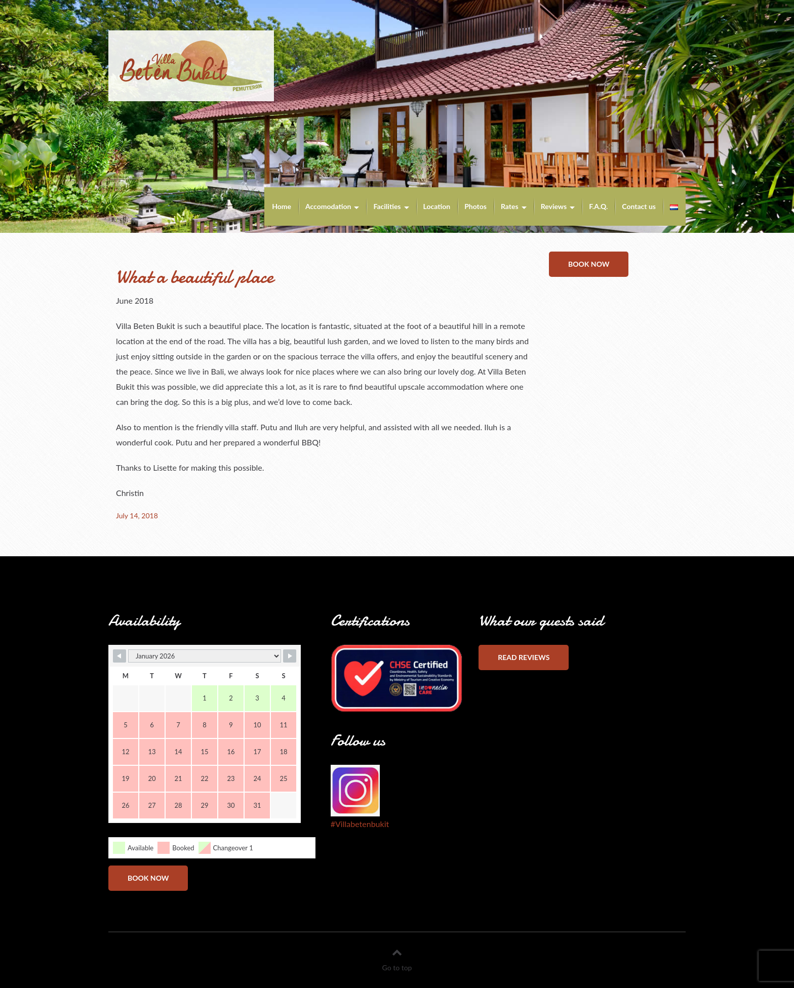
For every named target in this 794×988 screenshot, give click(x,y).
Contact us (639, 206)
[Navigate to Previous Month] (119, 656)
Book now (588, 264)
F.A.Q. (598, 206)
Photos (475, 206)
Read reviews (523, 657)
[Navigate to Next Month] (289, 656)
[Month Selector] (204, 656)
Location (437, 206)
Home (281, 206)
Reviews (554, 206)
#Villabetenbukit (360, 824)
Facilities (387, 206)
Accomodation (328, 206)
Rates (510, 206)
